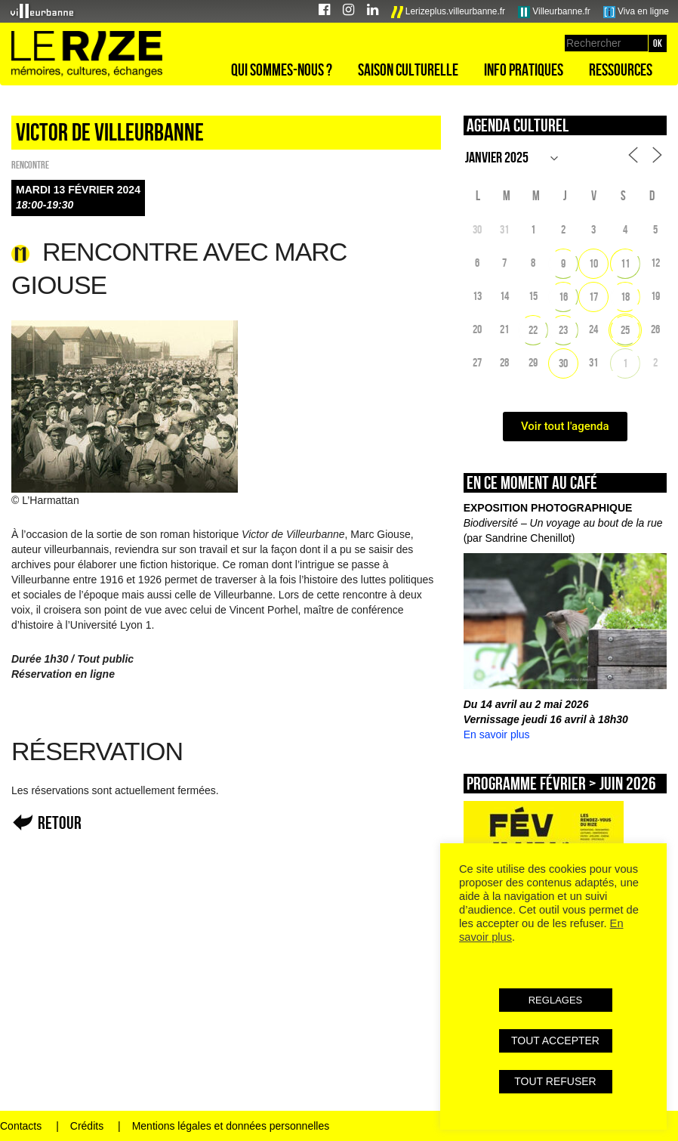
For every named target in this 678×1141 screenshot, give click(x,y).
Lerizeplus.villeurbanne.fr (448, 12)
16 (563, 296)
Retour (60, 822)
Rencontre (30, 165)
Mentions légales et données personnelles (231, 1126)
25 (625, 329)
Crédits (86, 1126)
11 (625, 263)
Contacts (21, 1126)
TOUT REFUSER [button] (555, 1081)
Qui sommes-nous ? (281, 69)
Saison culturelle (408, 69)
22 (533, 329)
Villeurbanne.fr (554, 12)
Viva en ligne (636, 12)
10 (593, 263)
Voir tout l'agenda (565, 426)
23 (563, 329)
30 (563, 363)
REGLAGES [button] (556, 1000)
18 (625, 296)
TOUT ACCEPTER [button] (555, 1040)
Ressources (620, 69)
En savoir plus (497, 734)
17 (593, 296)
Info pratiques (523, 69)
